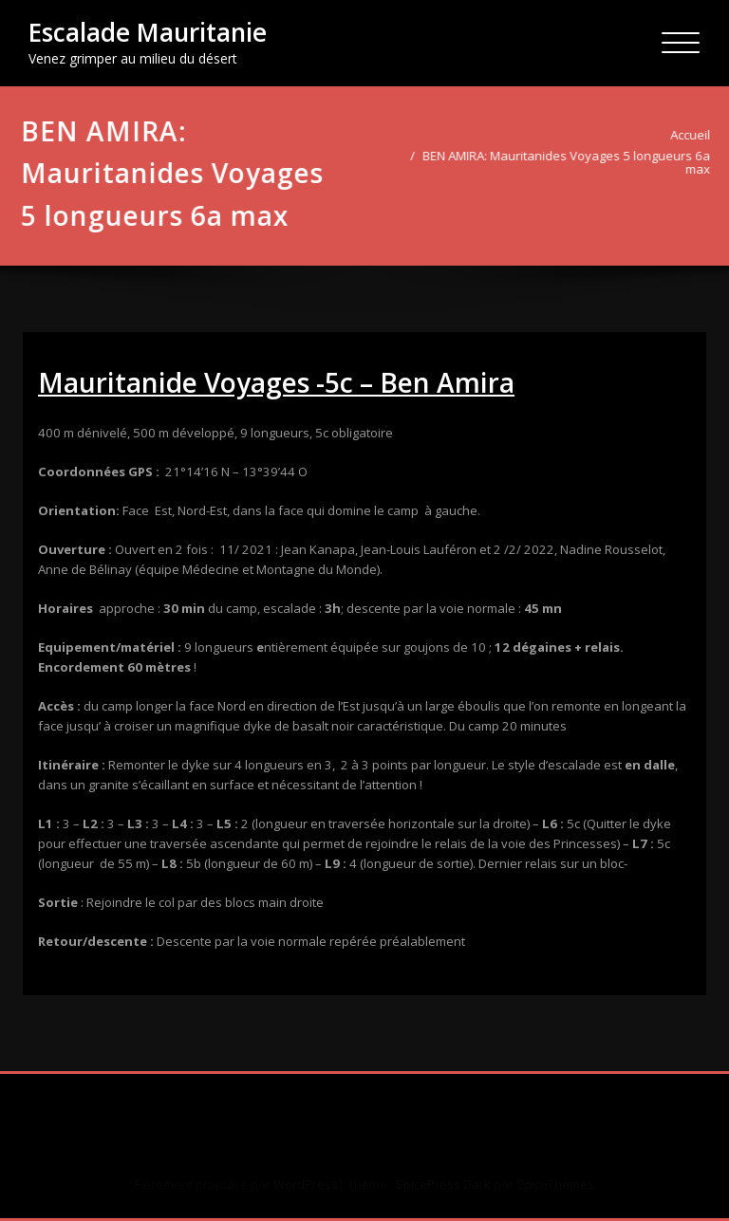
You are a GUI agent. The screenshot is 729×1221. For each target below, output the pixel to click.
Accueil (693, 134)
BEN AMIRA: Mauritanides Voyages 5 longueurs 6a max (569, 162)
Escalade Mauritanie (147, 32)
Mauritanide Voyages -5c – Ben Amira (276, 382)
